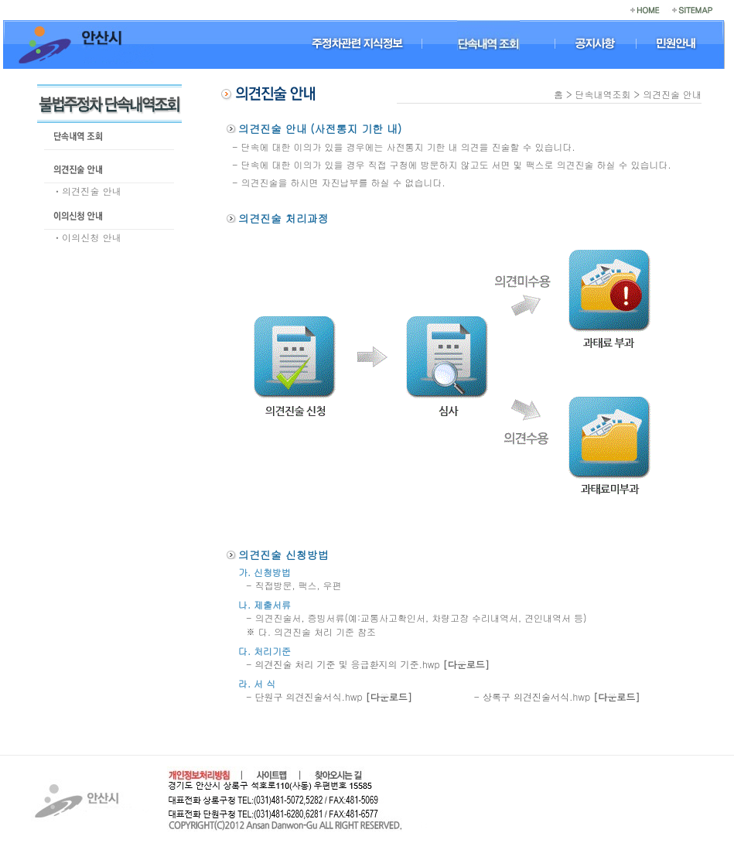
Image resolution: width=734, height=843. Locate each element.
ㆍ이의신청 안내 (87, 237)
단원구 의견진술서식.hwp (333, 696)
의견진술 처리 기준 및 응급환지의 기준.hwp (372, 664)
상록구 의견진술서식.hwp (561, 696)
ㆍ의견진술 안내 (87, 190)
